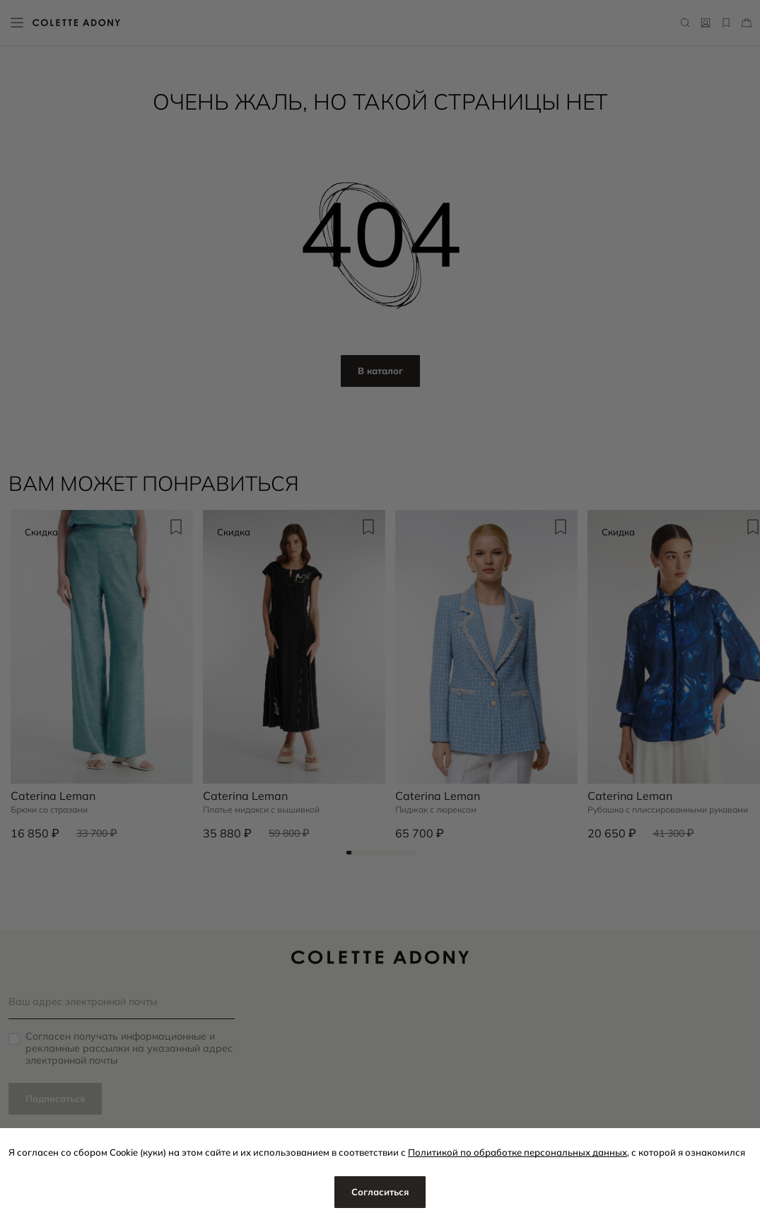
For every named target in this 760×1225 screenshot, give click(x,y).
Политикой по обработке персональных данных (517, 1152)
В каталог (380, 370)
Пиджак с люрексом (436, 810)
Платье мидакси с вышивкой (261, 810)
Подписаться (55, 1098)
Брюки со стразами (49, 810)
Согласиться (380, 1191)
